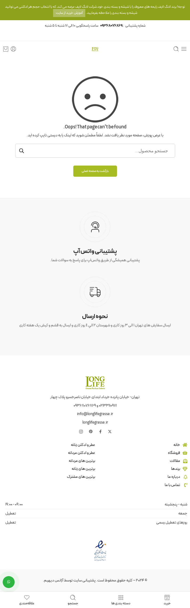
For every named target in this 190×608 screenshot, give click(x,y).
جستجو (73, 599)
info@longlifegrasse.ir (95, 414)
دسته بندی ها (120, 599)
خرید (167, 599)
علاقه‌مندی (26, 599)
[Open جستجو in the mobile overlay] (95, 151)
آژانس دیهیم (53, 580)
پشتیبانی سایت (84, 580)
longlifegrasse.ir (95, 422)
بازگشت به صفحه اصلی (95, 171)
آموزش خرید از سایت (69, 13)
